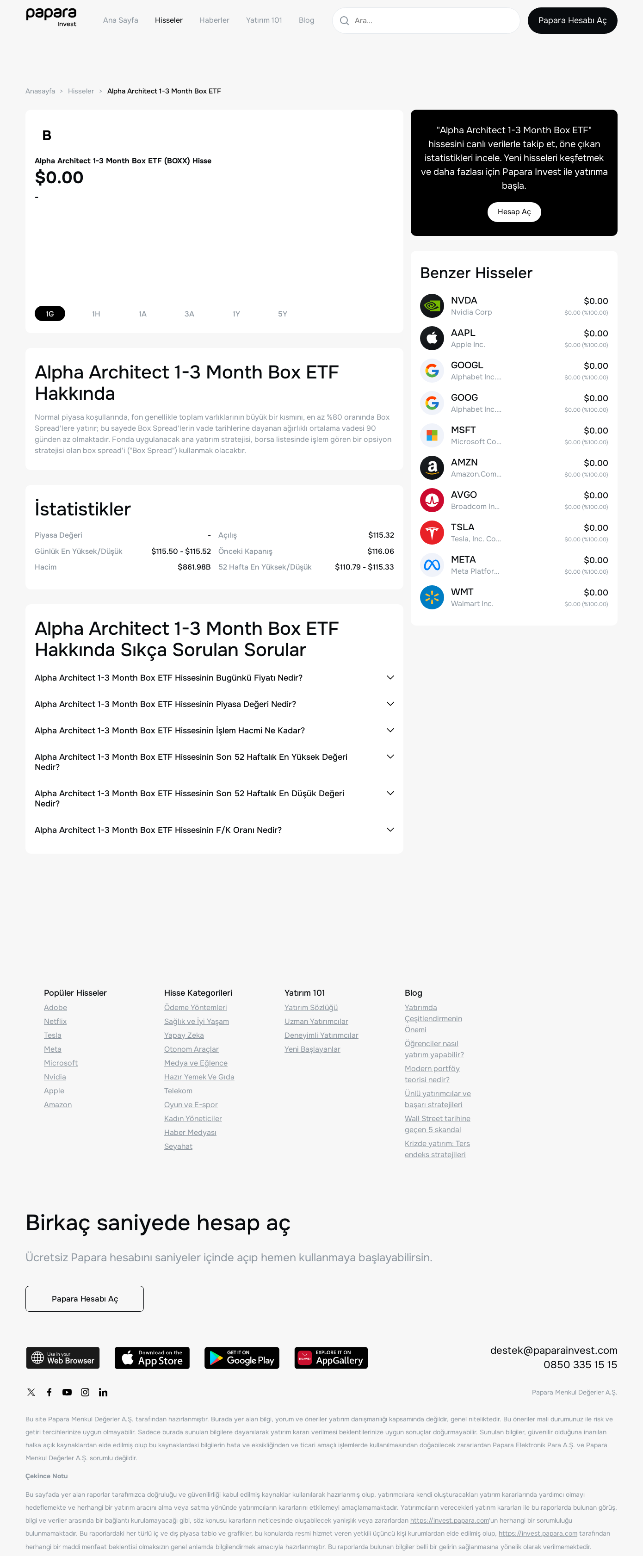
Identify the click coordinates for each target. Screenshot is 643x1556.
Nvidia (55, 1074)
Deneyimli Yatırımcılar (321, 1032)
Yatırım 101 (264, 20)
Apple (54, 1087)
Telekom (178, 1087)
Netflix (55, 1018)
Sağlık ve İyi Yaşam (196, 1018)
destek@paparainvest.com (554, 1350)
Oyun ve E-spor (191, 1101)
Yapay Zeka (184, 1032)
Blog (307, 20)
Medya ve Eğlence (196, 1060)
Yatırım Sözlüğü (311, 1004)
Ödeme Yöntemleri (195, 1004)
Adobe (55, 1004)
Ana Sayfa (120, 20)
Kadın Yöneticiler (193, 1115)
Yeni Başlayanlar (312, 1046)
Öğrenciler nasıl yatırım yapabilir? (434, 1045)
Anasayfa (40, 91)
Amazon (58, 1101)
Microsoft (61, 1060)
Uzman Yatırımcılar (316, 1018)
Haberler (214, 20)
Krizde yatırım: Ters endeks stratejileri (437, 1145)
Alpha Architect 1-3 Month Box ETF (164, 91)
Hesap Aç (514, 212)
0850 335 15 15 (581, 1364)
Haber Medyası (190, 1129)
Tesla (53, 1032)
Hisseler (169, 20)
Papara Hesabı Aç (572, 21)
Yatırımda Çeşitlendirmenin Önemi (433, 1015)
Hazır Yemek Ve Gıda (199, 1074)
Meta (53, 1046)
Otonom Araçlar (191, 1046)
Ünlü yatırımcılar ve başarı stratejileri (438, 1095)
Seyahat (178, 1143)
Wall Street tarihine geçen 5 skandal (437, 1120)
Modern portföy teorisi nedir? (432, 1070)
